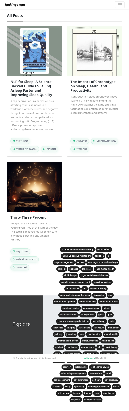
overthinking (111, 347)
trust (97, 393)
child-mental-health (105, 269)
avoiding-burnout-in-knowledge (103, 262)
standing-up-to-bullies (98, 386)
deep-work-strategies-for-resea (75, 295)
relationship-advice (100, 367)
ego (110, 295)
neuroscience (87, 347)
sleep (67, 386)
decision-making (98, 288)
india (112, 321)
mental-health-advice (68, 340)
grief (110, 314)
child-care (87, 269)
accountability (103, 249)
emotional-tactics (70, 308)
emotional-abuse (88, 301)
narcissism (72, 347)
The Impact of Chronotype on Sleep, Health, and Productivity (93, 86)
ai (108, 256)
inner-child (58, 327)
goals (101, 314)
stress (116, 386)
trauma (87, 393)
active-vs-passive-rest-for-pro (76, 256)
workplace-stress (92, 399)
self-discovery (111, 380)
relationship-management (73, 373)
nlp (99, 347)
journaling (71, 334)
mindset (59, 347)
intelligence (84, 327)
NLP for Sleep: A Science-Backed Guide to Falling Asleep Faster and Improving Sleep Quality (31, 88)
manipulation (94, 334)
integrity (71, 327)
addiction (99, 256)
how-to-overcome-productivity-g (73, 321)
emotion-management (65, 301)
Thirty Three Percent (28, 217)
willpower (75, 399)
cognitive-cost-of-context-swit (75, 282)
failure (107, 308)
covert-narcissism (102, 282)
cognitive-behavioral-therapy (94, 275)
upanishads (108, 393)
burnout (62, 269)
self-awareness (81, 380)
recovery (67, 367)
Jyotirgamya (89, 358)
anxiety (80, 262)
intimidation (113, 327)
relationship (80, 367)
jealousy (58, 334)
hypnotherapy (99, 321)
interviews (99, 327)
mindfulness (108, 340)
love (82, 334)
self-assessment (62, 380)
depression (99, 295)
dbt (84, 288)
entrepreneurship (91, 308)
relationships (96, 373)
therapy (76, 393)
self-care (96, 380)
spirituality (79, 386)
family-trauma (87, 314)
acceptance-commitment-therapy (77, 249)
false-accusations (68, 314)
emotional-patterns (109, 301)
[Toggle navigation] (119, 4)
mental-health (111, 334)
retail (108, 373)
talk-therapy (63, 393)
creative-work (72, 288)
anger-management (63, 262)
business (74, 269)
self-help (57, 386)
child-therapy (70, 275)
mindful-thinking (90, 340)
